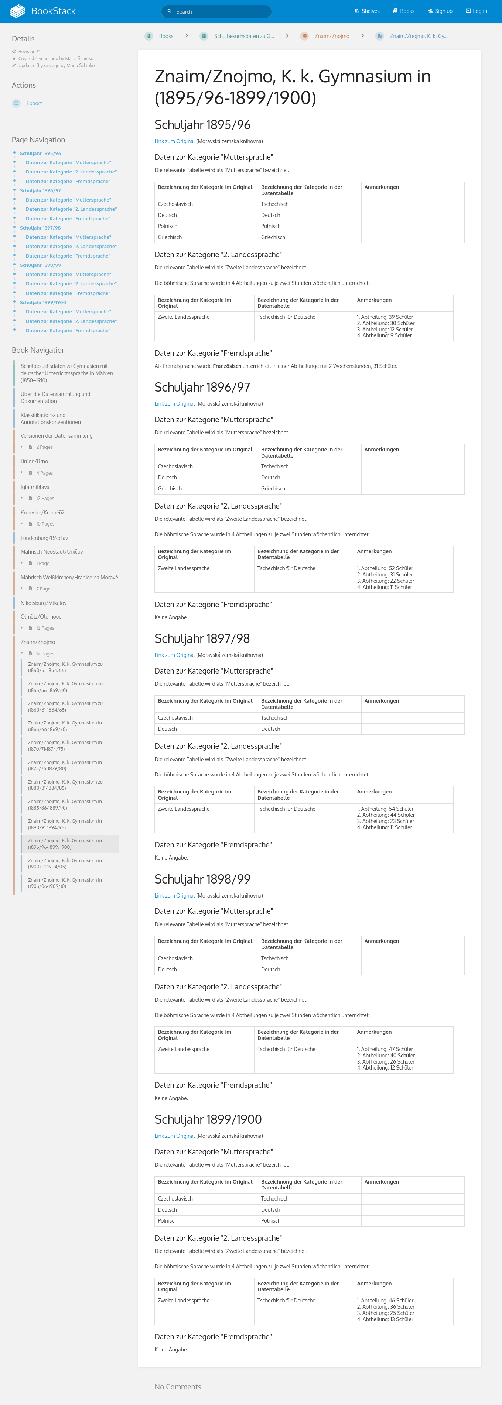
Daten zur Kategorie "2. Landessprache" (71, 171)
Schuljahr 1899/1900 (43, 302)
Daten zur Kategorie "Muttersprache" (68, 162)
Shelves (367, 11)
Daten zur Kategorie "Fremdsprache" (68, 181)
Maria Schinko (79, 58)
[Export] (66, 103)
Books (403, 11)
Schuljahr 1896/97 (40, 190)
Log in (476, 11)
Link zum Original (174, 141)
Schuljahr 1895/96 (40, 153)
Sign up (440, 11)
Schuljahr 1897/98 (40, 227)
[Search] (170, 11)
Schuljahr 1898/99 (40, 265)
